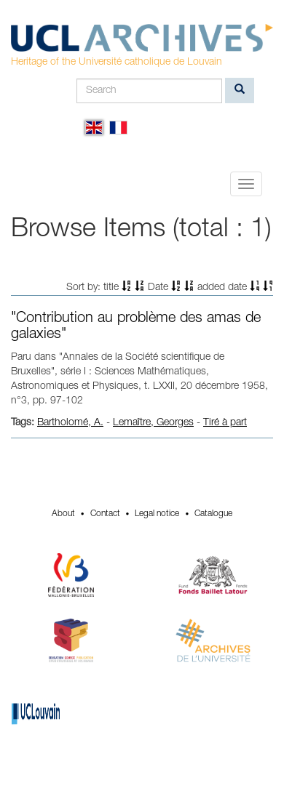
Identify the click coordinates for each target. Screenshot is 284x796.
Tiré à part (225, 423)
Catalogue (213, 514)
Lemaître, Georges (153, 423)
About (63, 514)
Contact (105, 514)
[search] (239, 90)
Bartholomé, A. (70, 423)
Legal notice (157, 514)
